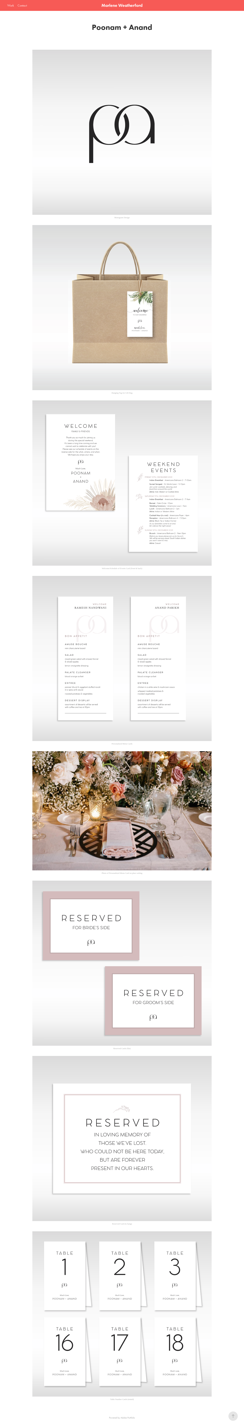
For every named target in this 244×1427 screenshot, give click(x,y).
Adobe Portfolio (128, 1417)
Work (10, 5)
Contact (22, 5)
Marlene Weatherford (122, 5)
